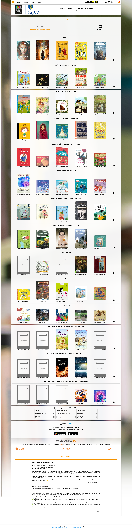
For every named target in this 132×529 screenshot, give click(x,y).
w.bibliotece (58, 444)
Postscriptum (79, 412)
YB (93, 2)
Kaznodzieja (37, 417)
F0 (106, 2)
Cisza (57, 416)
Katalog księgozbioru (66, 19)
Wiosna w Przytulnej (81, 417)
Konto (39, 2)
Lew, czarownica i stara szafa (40, 412)
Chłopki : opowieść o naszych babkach (63, 413)
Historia (26, 2)
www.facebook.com (37, 505)
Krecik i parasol (38, 416)
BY (96, 2)
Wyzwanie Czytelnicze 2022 (40, 486)
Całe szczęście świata (60, 417)
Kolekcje (48, 29)
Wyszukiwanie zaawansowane (37, 29)
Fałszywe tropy (80, 413)
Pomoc (33, 2)
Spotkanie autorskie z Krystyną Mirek (43, 462)
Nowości (19, 2)
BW (89, 2)
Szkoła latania (37, 414)
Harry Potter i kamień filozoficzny (41, 413)
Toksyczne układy (80, 416)
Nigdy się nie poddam (60, 414)
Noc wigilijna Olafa (59, 412)
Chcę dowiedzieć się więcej (58, 527)
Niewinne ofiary (80, 414)
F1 (109, 2)
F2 (113, 2)
